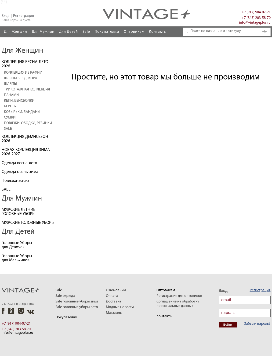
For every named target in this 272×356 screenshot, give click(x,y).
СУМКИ (10, 117)
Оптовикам (134, 32)
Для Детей (68, 32)
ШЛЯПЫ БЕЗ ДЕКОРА (20, 78)
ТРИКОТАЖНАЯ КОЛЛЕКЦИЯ (27, 89)
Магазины (114, 313)
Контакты (158, 32)
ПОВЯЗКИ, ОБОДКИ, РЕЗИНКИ (28, 123)
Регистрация (23, 16)
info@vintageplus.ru (255, 23)
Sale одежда (65, 296)
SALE (8, 128)
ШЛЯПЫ (10, 84)
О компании (116, 290)
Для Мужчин (43, 32)
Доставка (113, 301)
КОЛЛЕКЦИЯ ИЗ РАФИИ (23, 72)
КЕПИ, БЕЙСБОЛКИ (19, 100)
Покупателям (107, 32)
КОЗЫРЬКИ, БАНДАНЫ (22, 112)
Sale (86, 32)
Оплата (112, 296)
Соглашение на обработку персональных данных (177, 304)
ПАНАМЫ (11, 95)
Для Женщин (15, 32)
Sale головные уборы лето (76, 307)
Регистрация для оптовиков (179, 296)
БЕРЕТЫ (10, 106)
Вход (5, 16)
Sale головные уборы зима (76, 301)
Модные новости (120, 307)
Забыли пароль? (257, 324)
